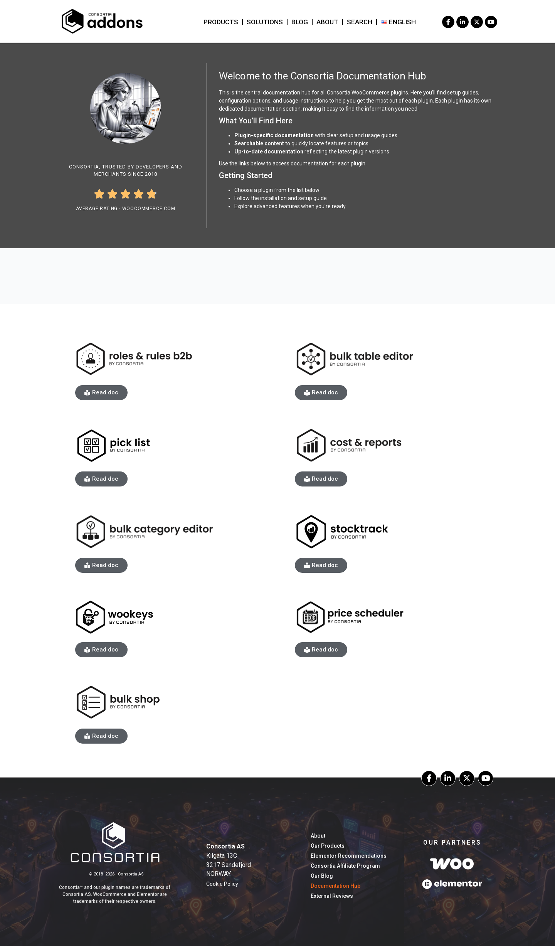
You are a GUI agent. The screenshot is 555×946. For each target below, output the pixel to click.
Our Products (328, 846)
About (327, 22)
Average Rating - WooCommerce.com (125, 208)
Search (359, 22)
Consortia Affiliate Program (345, 866)
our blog (322, 876)
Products (221, 22)
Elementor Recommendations (349, 856)
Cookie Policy (222, 884)
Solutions (265, 22)
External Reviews (332, 896)
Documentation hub (335, 886)
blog (299, 22)
